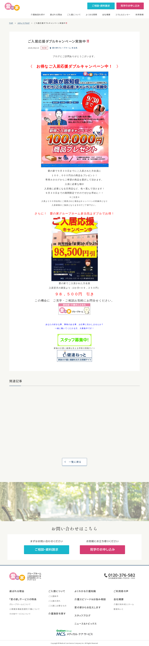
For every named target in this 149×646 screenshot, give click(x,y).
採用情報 (139, 14)
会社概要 (106, 14)
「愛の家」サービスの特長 (23, 600)
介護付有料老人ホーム (124, 605)
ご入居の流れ (54, 602)
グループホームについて (20, 605)
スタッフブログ (82, 617)
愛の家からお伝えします (87, 609)
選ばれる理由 (56, 14)
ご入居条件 (53, 597)
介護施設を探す (38, 14)
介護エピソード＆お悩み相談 (90, 600)
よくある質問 (91, 14)
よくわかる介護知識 (85, 592)
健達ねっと (118, 610)
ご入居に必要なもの (57, 607)
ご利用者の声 (121, 592)
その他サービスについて (20, 615)
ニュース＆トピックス (85, 625)
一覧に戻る (75, 463)
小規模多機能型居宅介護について (24, 610)
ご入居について (74, 14)
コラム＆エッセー (122, 14)
